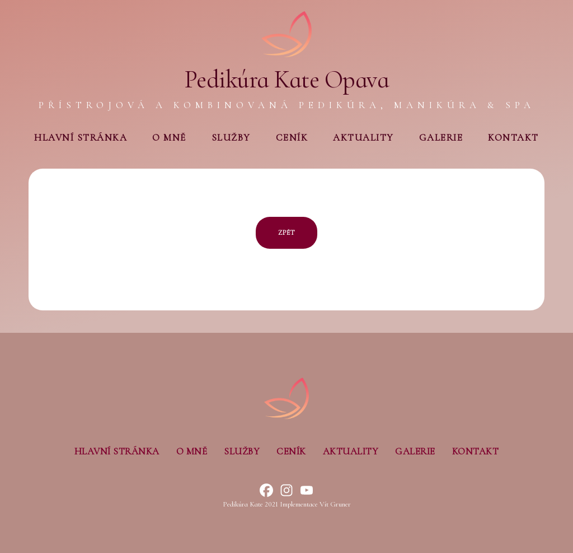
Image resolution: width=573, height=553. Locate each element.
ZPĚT (286, 232)
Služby (231, 137)
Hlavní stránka (80, 137)
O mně (169, 137)
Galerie (441, 137)
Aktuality (363, 137)
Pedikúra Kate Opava (286, 79)
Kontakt (513, 137)
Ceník (292, 137)
